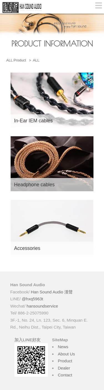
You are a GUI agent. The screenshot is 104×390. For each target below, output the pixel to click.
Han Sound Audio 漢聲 (52, 292)
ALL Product (16, 60)
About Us (66, 354)
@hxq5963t (32, 298)
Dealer (64, 368)
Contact (65, 375)
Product (65, 360)
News (63, 346)
